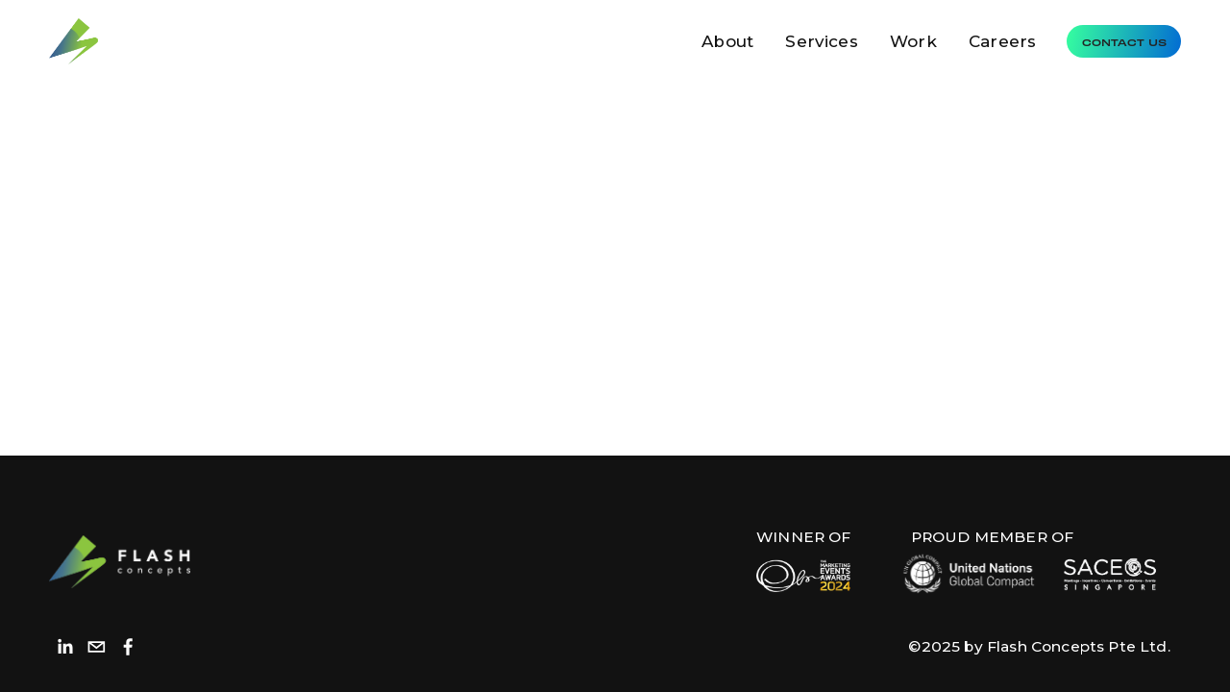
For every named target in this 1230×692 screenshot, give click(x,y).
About (727, 41)
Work (913, 41)
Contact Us (1124, 42)
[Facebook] (128, 646)
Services (821, 41)
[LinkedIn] (65, 646)
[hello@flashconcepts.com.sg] (96, 646)
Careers (1002, 41)
